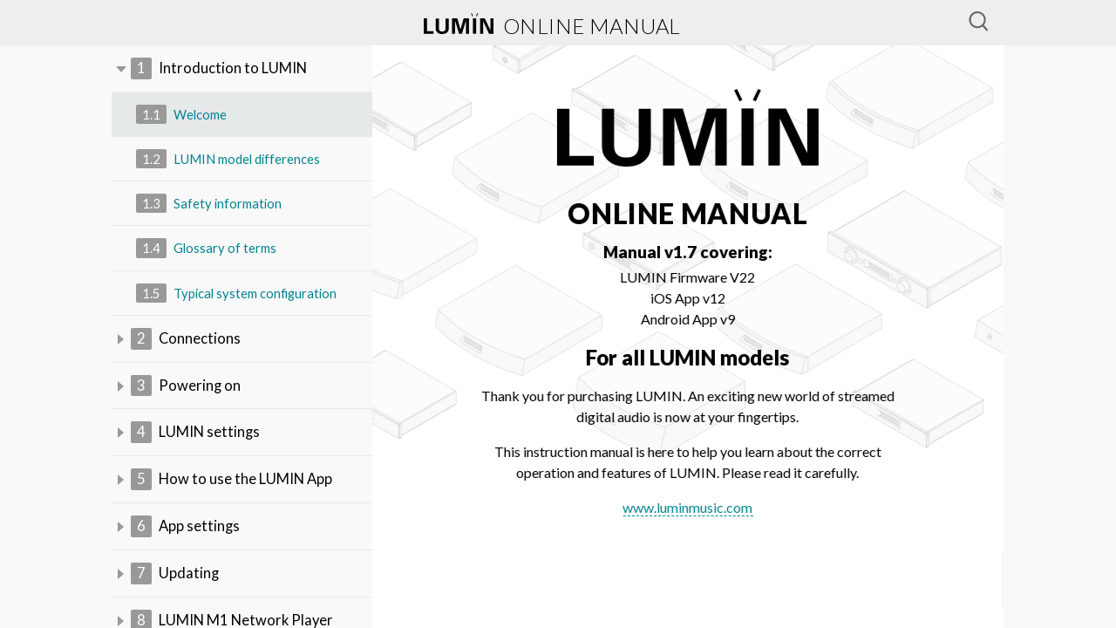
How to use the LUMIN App (233, 484)
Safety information (209, 205)
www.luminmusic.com (689, 507)
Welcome (182, 116)
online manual (552, 25)
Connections (186, 341)
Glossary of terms (206, 250)
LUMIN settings (196, 436)
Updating (175, 579)
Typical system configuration (238, 295)
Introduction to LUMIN (219, 69)
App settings (186, 531)
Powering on (186, 389)
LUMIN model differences (229, 160)
